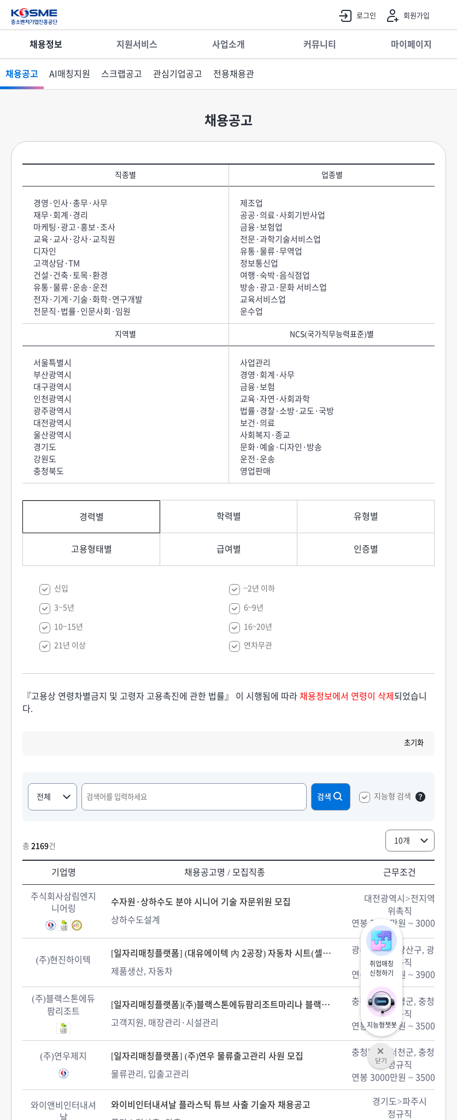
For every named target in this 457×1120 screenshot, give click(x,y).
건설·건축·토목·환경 (70, 275)
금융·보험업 (261, 227)
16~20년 (258, 627)
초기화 (414, 742)
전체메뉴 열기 (443, 16)
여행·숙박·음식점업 (275, 275)
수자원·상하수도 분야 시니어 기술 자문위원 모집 (201, 901)
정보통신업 (259, 263)
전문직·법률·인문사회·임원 (82, 311)
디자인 (44, 251)
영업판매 (255, 471)
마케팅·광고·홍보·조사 (74, 227)
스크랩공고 (121, 73)
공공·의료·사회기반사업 (282, 215)
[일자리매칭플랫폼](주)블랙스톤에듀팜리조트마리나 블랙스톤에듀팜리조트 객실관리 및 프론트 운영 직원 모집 (224, 1004)
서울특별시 (52, 363)
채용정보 (46, 44)
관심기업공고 (177, 73)
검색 (330, 796)
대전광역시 (52, 423)
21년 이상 (70, 645)
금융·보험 (257, 387)
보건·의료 (257, 423)
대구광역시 (52, 387)
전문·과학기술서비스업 (280, 239)
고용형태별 (91, 549)
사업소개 (228, 44)
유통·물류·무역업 (271, 251)
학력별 (228, 516)
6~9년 (254, 607)
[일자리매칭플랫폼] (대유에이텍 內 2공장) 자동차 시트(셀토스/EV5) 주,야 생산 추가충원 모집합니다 (224, 953)
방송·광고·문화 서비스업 (283, 287)
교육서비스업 (263, 299)
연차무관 (258, 645)
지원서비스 (136, 44)
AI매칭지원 (69, 73)
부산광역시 (52, 375)
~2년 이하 (260, 588)
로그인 (355, 16)
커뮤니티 (319, 44)
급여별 (228, 549)
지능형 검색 (392, 796)
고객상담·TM (56, 263)
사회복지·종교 (265, 435)
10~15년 (68, 627)
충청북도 (48, 471)
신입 (61, 588)
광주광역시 (52, 411)
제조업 (251, 203)
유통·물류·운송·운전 (70, 287)
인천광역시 (52, 399)
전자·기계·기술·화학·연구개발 (88, 299)
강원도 (44, 459)
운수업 (251, 311)
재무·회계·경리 (60, 215)
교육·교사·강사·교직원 (74, 239)
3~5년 (64, 607)
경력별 (91, 516)
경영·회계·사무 (267, 375)
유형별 (366, 516)
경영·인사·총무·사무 (70, 203)
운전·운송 (257, 459)
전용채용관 (233, 73)
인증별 (366, 549)
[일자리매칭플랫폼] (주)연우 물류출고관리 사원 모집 (207, 1056)
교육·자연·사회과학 (275, 399)
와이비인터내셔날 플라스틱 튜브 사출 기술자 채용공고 (210, 1104)
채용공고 (21, 73)
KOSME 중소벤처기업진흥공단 (34, 16)
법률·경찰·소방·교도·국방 (287, 411)
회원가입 (406, 16)
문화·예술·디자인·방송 (281, 447)
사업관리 (255, 363)
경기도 (44, 447)
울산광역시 (52, 435)
